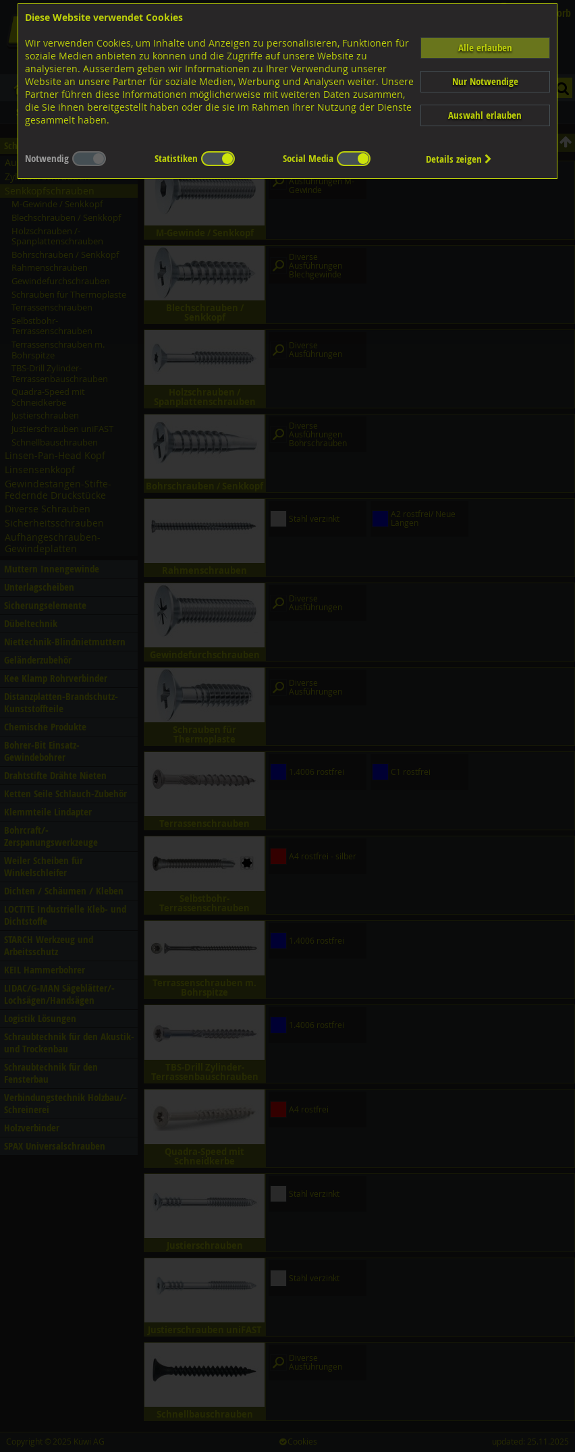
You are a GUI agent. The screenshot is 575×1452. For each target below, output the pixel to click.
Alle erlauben (485, 48)
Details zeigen (459, 159)
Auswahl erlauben (485, 115)
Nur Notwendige (485, 81)
